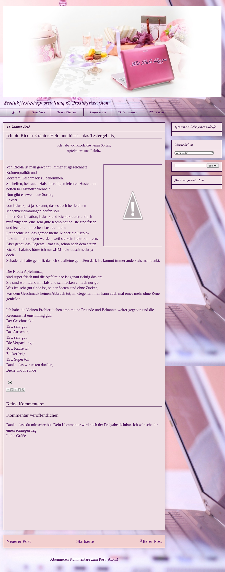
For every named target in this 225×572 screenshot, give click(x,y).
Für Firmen (157, 112)
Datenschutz (127, 112)
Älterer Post (151, 541)
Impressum (97, 112)
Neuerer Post (18, 541)
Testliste (38, 112)
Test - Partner (67, 112)
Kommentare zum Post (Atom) (94, 559)
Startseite (85, 541)
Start (16, 112)
